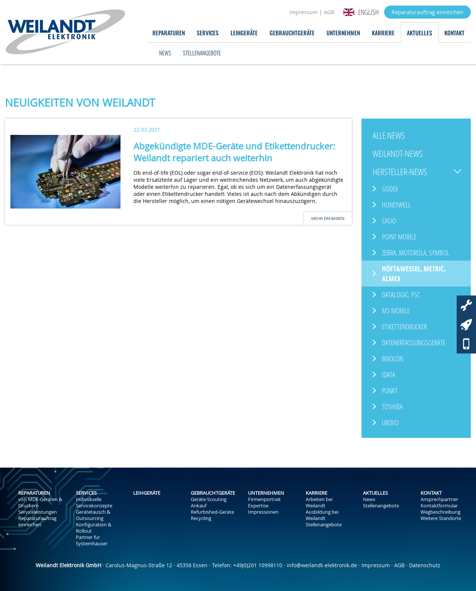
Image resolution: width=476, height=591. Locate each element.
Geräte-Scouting (208, 499)
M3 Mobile (396, 311)
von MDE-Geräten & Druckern (40, 502)
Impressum (303, 12)
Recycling (201, 518)
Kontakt (454, 32)
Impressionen (263, 512)
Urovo (390, 422)
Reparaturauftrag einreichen (427, 12)
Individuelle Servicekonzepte (94, 502)
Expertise (258, 506)
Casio (389, 221)
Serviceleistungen (37, 512)
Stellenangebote (202, 52)
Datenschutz (424, 565)
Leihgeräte (244, 32)
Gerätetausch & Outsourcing (93, 515)
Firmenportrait (264, 499)
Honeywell (396, 205)
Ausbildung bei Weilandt (322, 515)
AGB (329, 12)
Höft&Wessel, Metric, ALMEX (414, 274)
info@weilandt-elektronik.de (322, 565)
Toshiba (392, 406)
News (165, 52)
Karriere (383, 32)
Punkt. (390, 390)
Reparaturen (168, 32)
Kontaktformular (439, 506)
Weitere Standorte (441, 518)
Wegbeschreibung (440, 512)
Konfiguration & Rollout (93, 527)
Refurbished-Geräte (212, 512)
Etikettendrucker (404, 327)
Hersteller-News (400, 171)
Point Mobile (399, 237)
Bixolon (392, 358)
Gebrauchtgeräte (292, 32)
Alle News (389, 135)
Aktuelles (419, 32)
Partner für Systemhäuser (91, 540)
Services (208, 32)
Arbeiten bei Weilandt (319, 502)
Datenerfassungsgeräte (414, 343)
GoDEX (390, 189)
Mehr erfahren (327, 218)
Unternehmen (343, 32)
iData (388, 374)
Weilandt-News (398, 153)
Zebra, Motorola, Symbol (415, 253)
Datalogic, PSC (401, 295)
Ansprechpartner (439, 499)
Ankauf (198, 506)
